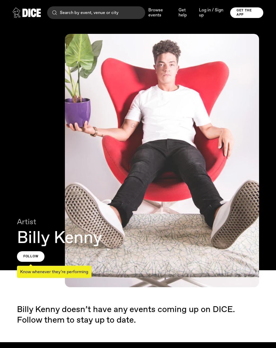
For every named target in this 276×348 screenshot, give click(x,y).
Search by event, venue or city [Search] (85, 13)
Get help (183, 13)
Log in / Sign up (211, 13)
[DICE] (27, 13)
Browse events (155, 13)
